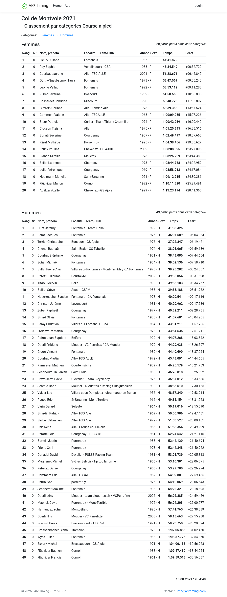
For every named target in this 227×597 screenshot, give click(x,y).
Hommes (66, 35)
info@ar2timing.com (191, 591)
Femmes (48, 35)
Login (198, 6)
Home (57, 6)
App (67, 6)
